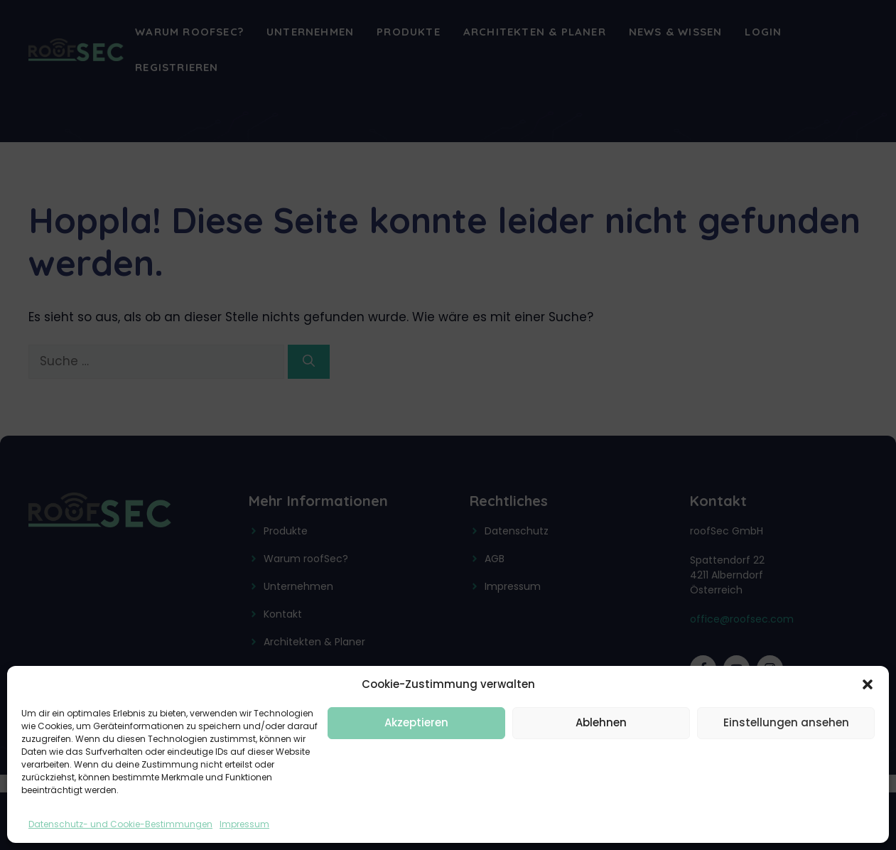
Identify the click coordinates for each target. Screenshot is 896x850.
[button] (867, 684)
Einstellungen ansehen (786, 722)
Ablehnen (601, 722)
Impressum (244, 824)
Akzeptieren (416, 722)
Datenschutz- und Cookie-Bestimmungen (120, 824)
